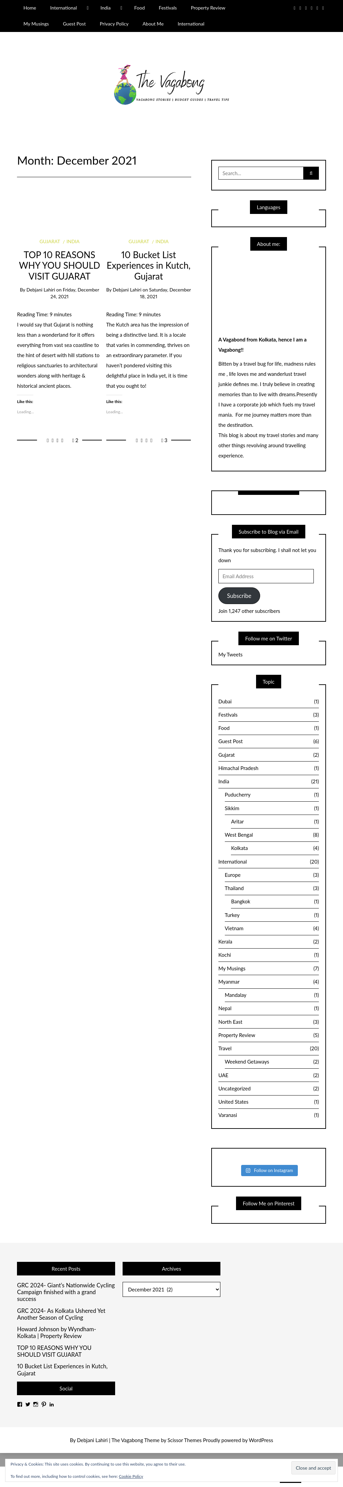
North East (268, 1022)
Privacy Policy (114, 24)
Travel (268, 1048)
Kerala (268, 941)
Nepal (268, 1008)
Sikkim (272, 808)
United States (268, 1102)
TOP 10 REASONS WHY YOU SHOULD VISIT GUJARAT (59, 265)
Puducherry (272, 794)
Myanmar (268, 982)
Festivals (168, 8)
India (106, 8)
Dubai (268, 701)
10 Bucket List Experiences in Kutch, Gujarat (149, 265)
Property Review (208, 8)
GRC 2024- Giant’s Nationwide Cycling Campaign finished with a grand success (66, 1292)
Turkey (272, 915)
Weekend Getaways (272, 1061)
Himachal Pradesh (268, 768)
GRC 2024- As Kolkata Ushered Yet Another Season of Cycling (61, 1314)
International (63, 8)
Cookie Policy (131, 1476)
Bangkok (275, 901)
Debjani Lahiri (40, 290)
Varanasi (268, 1115)
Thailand (272, 888)
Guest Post (74, 24)
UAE (268, 1075)
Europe (272, 875)
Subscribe (239, 595)
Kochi (268, 955)
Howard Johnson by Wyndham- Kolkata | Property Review (56, 1332)
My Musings (36, 24)
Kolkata (275, 848)
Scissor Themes (184, 1440)
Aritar (275, 821)
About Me (153, 24)
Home (29, 8)
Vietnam (272, 928)
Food (139, 8)
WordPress (261, 1440)
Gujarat (49, 241)
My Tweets (230, 654)
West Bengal (272, 835)
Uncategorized (268, 1088)
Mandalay (272, 995)
